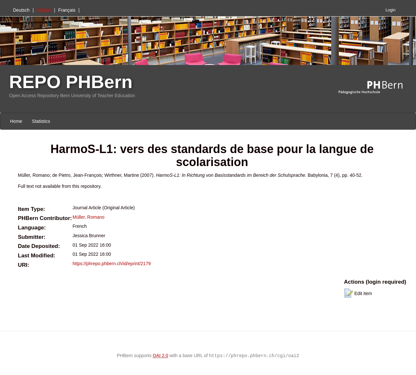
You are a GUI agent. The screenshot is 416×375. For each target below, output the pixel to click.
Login (390, 10)
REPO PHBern (71, 81)
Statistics (41, 121)
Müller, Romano (88, 217)
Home (16, 121)
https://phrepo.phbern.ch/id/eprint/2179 (111, 263)
